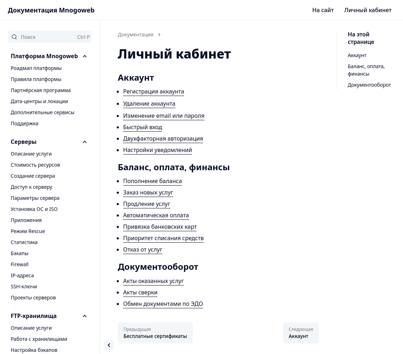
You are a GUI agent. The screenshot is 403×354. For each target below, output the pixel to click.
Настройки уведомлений (157, 150)
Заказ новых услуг (148, 192)
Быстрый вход (142, 127)
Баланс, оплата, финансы (366, 70)
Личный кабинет (368, 10)
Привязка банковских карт (160, 227)
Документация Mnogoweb (51, 10)
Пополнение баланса (152, 181)
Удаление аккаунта (149, 103)
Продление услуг (146, 204)
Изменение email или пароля (164, 116)
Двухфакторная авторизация (163, 138)
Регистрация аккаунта (153, 91)
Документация (135, 34)
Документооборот (369, 84)
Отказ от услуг (142, 249)
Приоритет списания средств (163, 238)
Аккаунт (357, 55)
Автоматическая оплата (156, 215)
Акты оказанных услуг (153, 281)
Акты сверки (140, 292)
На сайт (323, 10)
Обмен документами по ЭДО (163, 304)
